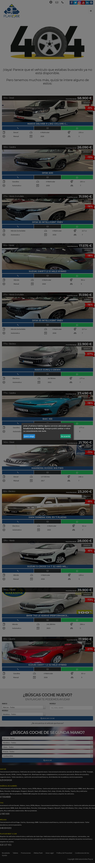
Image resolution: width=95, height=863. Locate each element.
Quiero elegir (29, 436)
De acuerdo (65, 436)
